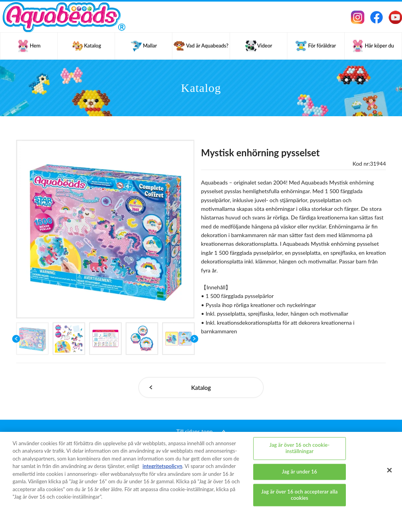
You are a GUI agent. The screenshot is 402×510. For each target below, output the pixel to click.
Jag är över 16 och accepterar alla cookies (299, 495)
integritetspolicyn (162, 466)
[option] (105, 229)
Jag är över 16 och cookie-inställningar (299, 448)
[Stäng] (389, 470)
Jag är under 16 (299, 471)
